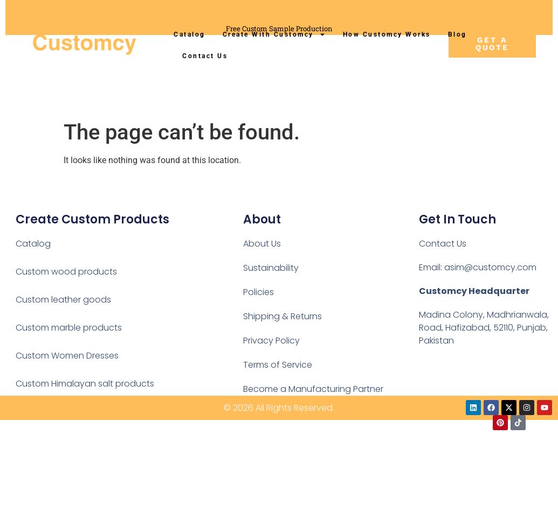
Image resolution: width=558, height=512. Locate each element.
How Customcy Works (387, 34)
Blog (457, 34)
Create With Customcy (274, 34)
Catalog (189, 34)
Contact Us (205, 56)
